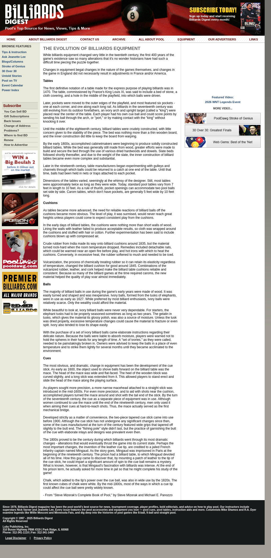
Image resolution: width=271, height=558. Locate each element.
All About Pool (151, 39)
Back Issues (12, 121)
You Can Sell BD (15, 111)
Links (253, 39)
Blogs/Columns (12, 61)
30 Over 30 (9, 71)
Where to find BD (16, 135)
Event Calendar (12, 85)
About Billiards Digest (48, 39)
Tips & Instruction (14, 52)
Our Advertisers (222, 39)
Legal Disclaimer (15, 538)
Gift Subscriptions (16, 116)
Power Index (10, 90)
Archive (118, 39)
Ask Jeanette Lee (14, 56)
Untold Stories (12, 75)
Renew (8, 140)
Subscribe (12, 106)
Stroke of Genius (13, 66)
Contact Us (89, 39)
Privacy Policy (43, 538)
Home (11, 39)
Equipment (186, 39)
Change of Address (17, 125)
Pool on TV (9, 80)
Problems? (11, 130)
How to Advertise (16, 144)
